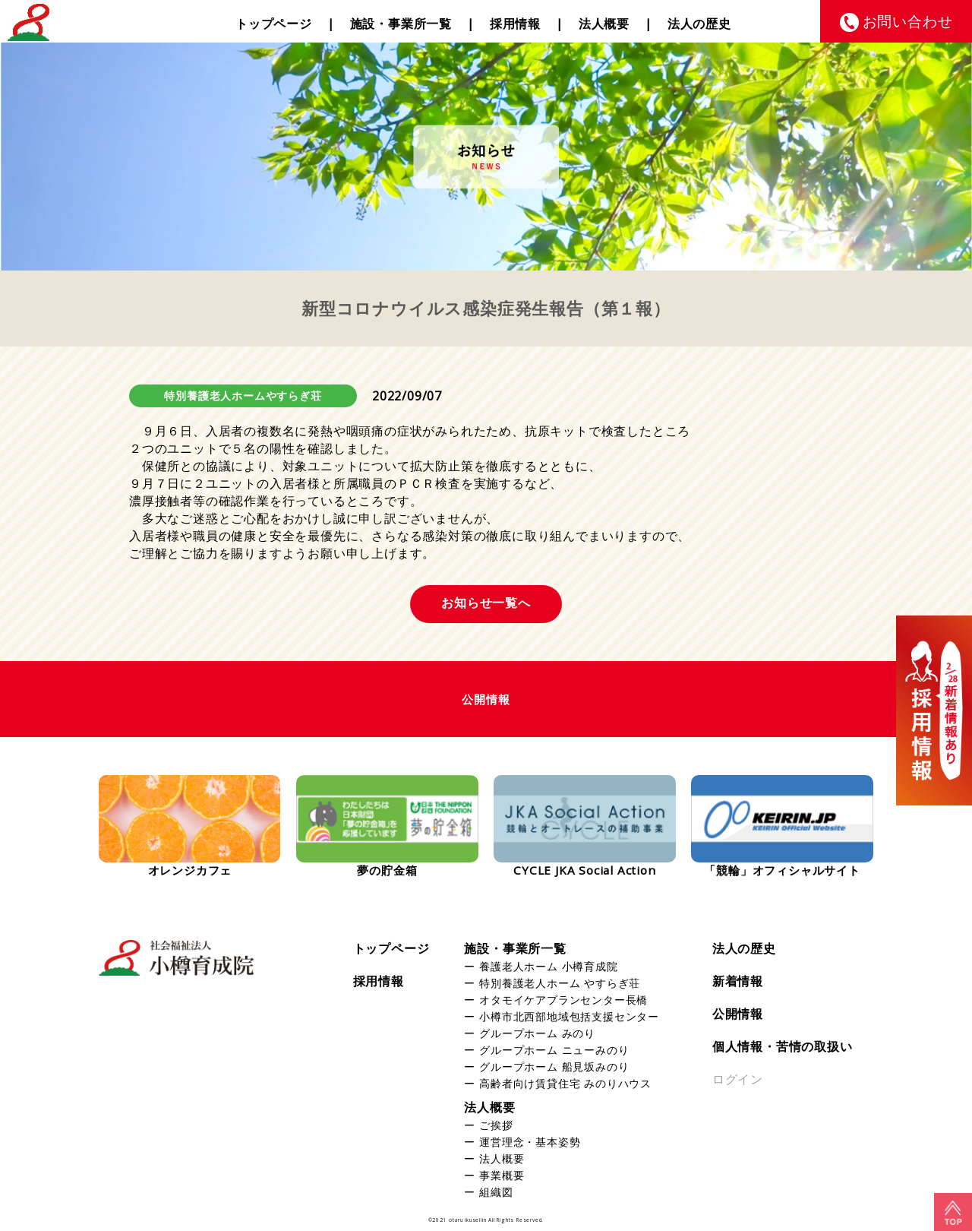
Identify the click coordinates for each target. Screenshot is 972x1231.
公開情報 (737, 1013)
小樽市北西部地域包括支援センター (569, 1016)
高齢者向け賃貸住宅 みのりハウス (565, 1083)
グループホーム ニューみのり (554, 1050)
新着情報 (737, 981)
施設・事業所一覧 (401, 23)
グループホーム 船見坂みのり (554, 1066)
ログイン (737, 1079)
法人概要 (604, 23)
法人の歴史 (699, 23)
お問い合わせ (908, 21)
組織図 (496, 1192)
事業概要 (501, 1175)
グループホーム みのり (537, 1033)
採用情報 (515, 23)
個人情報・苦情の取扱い (782, 1046)
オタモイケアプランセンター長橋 (563, 999)
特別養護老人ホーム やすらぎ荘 (559, 983)
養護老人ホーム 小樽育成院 (548, 966)
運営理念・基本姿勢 (529, 1141)
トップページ (273, 23)
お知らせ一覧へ (486, 602)
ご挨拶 (496, 1125)
